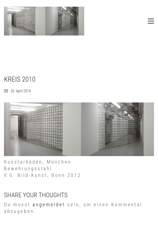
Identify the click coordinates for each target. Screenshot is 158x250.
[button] (151, 21)
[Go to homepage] (44, 21)
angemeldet (49, 204)
